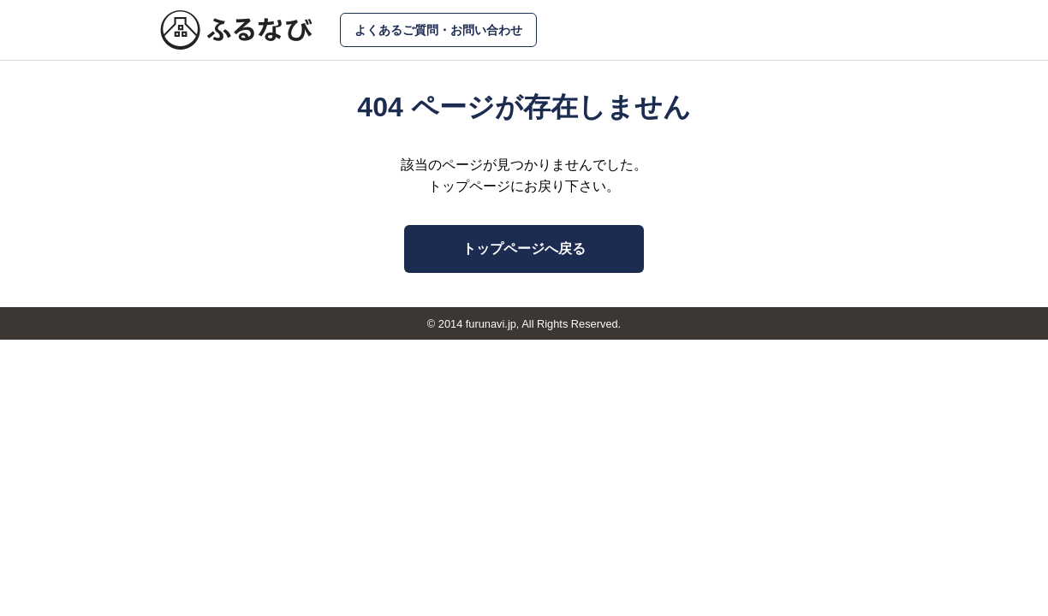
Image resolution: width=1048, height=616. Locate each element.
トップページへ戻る (524, 248)
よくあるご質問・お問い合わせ (438, 30)
